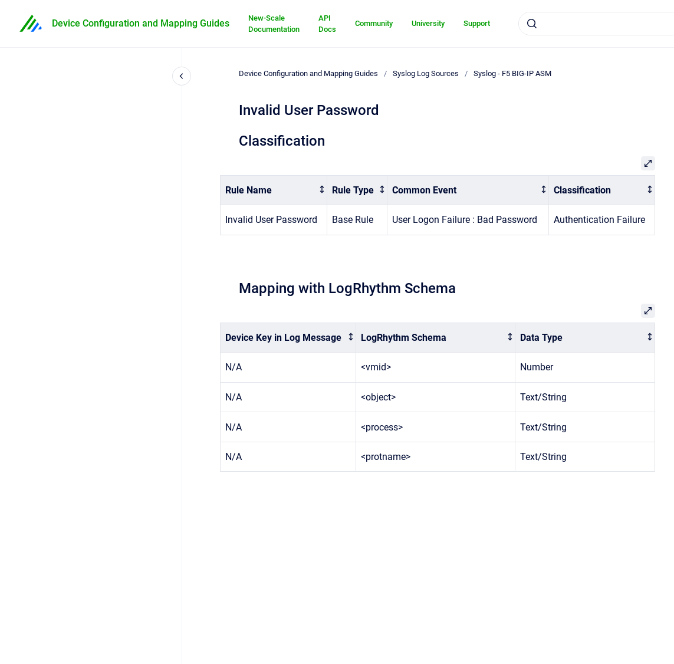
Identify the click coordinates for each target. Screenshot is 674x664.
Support (476, 23)
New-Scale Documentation (274, 24)
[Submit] (531, 23)
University (428, 23)
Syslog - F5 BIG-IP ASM (512, 73)
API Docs (327, 24)
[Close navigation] (181, 76)
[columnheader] (274, 190)
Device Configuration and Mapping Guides (140, 23)
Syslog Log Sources (426, 73)
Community (374, 23)
